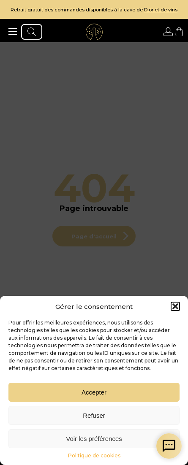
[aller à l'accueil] (94, 31)
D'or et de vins (160, 10)
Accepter (94, 392)
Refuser (94, 415)
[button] (175, 306)
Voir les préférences (94, 438)
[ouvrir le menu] (12, 31)
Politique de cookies (94, 455)
